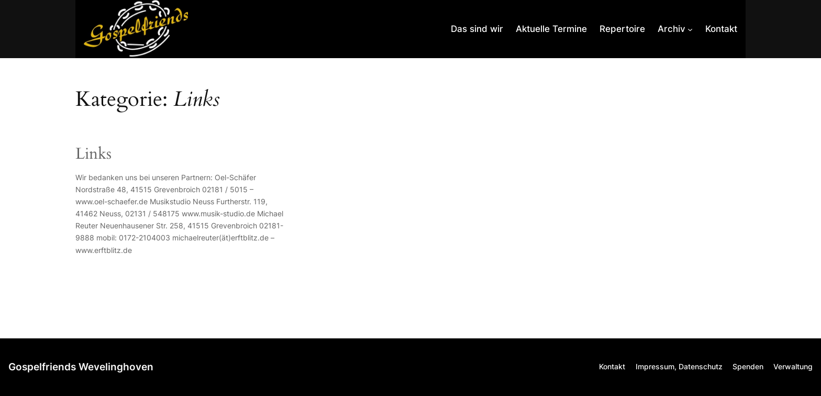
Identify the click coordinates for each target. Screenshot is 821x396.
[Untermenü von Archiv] (675, 28)
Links (93, 154)
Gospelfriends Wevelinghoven (80, 366)
